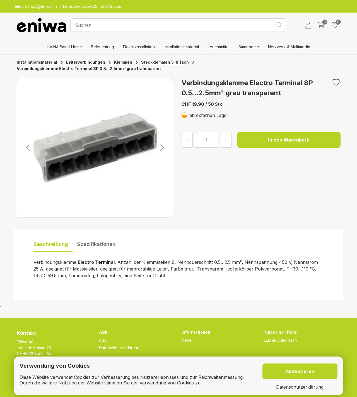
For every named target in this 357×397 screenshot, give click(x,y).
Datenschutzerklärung (119, 347)
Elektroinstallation (139, 46)
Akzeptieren (300, 371)
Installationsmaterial (181, 46)
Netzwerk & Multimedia (289, 46)
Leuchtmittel (219, 46)
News (187, 340)
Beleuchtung (102, 46)
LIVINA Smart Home (64, 46)
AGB (103, 340)
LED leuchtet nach (280, 340)
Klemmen (123, 62)
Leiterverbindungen (85, 62)
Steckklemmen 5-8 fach (165, 62)
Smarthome (248, 46)
